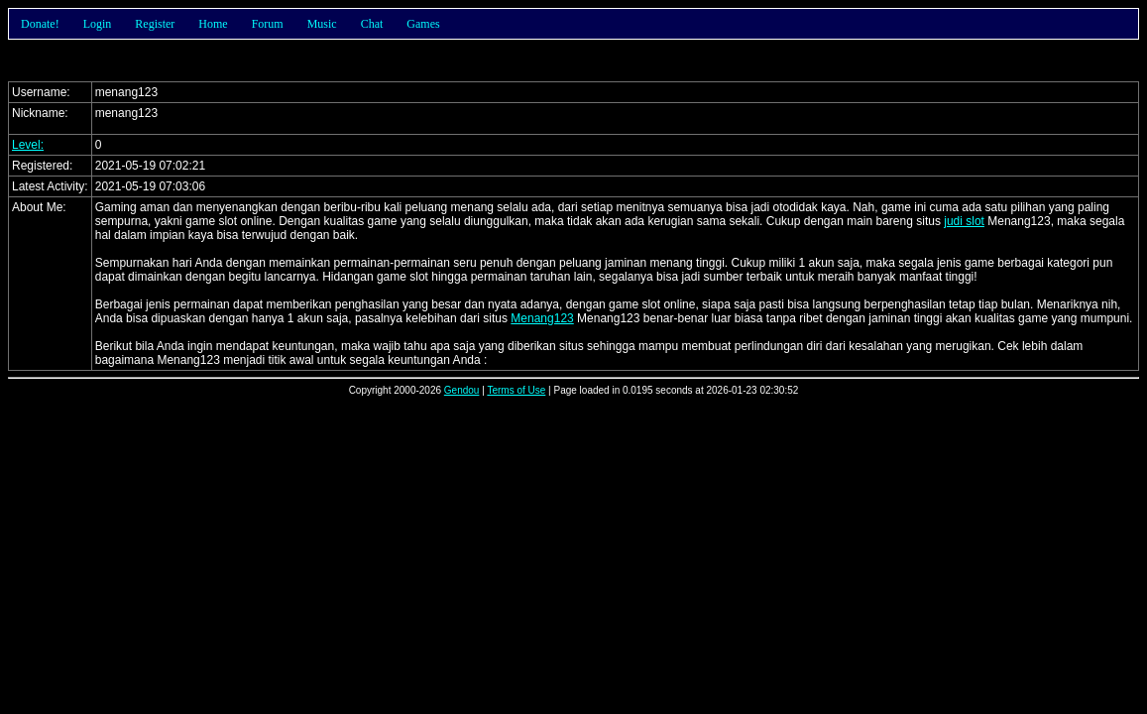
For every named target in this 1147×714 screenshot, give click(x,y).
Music (322, 24)
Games (422, 24)
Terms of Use (516, 390)
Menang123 (542, 318)
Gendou (462, 390)
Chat (372, 24)
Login (97, 24)
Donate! (40, 24)
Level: (28, 145)
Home (212, 24)
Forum (268, 24)
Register (154, 24)
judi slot (964, 221)
